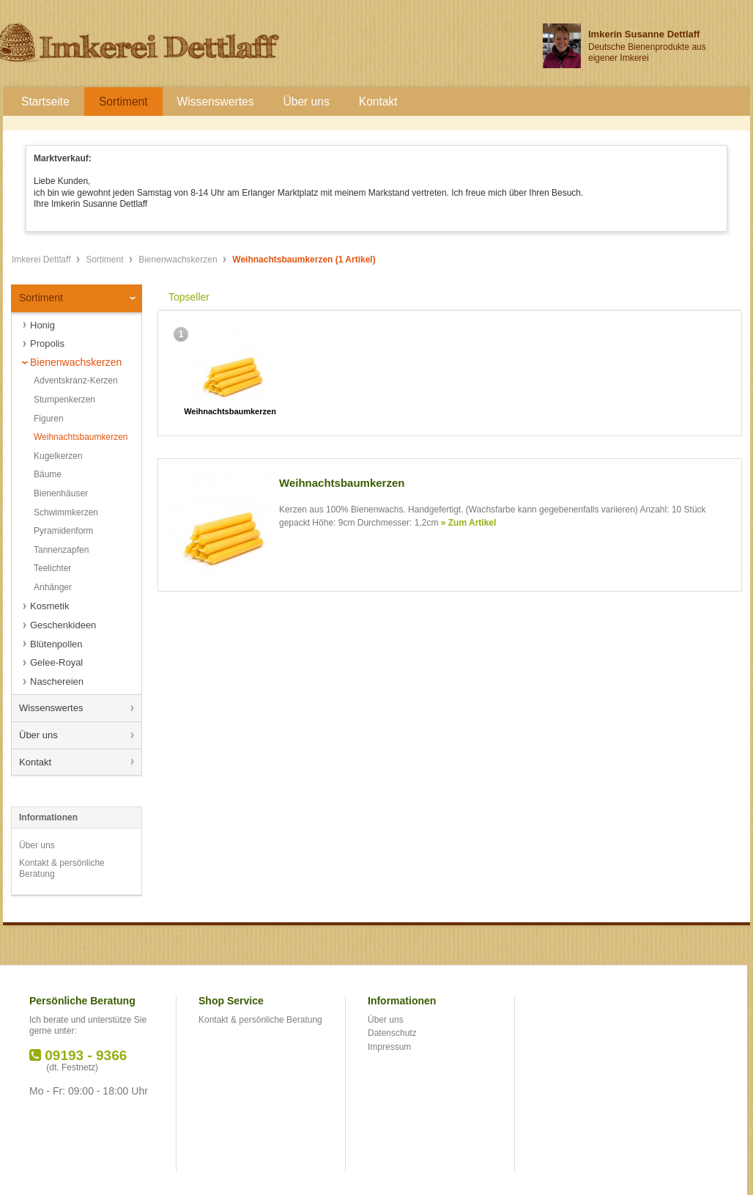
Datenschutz (392, 1033)
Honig (42, 325)
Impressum (389, 1047)
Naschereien (57, 681)
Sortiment (106, 259)
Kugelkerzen (58, 456)
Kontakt (35, 762)
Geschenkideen (63, 624)
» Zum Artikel (469, 523)
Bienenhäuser (61, 493)
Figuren (49, 418)
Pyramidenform (63, 531)
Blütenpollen (56, 644)
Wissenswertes (51, 707)
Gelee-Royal (56, 662)
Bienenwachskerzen (179, 259)
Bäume (48, 474)
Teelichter (52, 568)
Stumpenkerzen (64, 399)
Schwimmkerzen (66, 512)
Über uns (38, 734)
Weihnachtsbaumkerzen (81, 437)
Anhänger (53, 587)
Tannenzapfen (61, 550)
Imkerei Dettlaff (42, 259)
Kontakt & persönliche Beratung (62, 869)
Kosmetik (49, 605)
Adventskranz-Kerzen (76, 380)
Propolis (47, 343)
